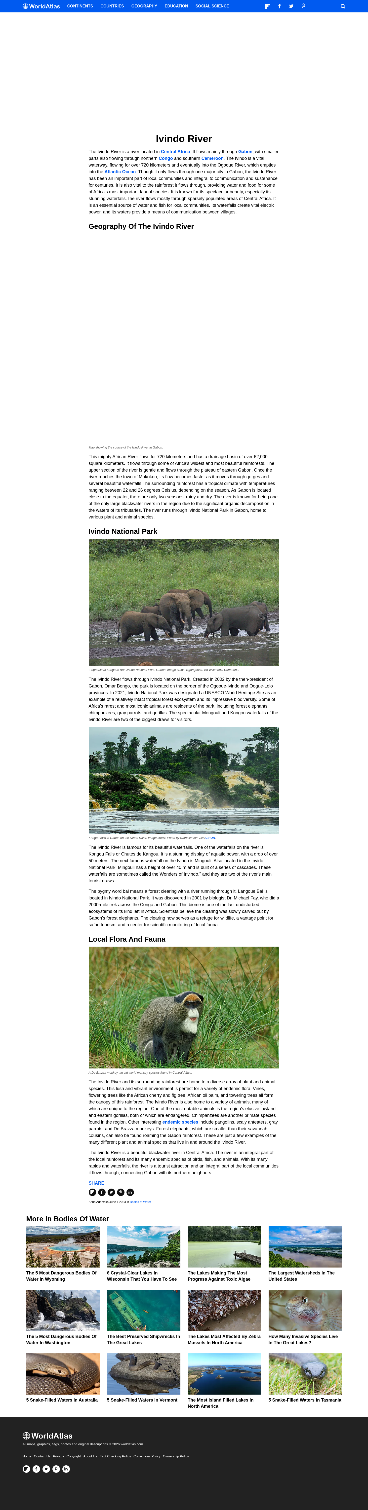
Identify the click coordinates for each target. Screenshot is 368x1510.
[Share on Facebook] (102, 1192)
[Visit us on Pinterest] (56, 1469)
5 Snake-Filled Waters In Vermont (142, 1400)
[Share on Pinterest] (120, 1192)
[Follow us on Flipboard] (26, 1469)
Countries (112, 6)
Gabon (245, 151)
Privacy (58, 1456)
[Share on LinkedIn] (130, 1192)
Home (27, 1456)
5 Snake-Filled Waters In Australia (62, 1400)
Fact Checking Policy (115, 1456)
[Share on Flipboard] (92, 1192)
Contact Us (42, 1456)
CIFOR (210, 838)
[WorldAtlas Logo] (43, 6)
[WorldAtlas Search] (343, 6)
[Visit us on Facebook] (36, 1469)
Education (176, 6)
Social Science (212, 6)
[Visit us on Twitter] (46, 1469)
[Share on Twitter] (111, 1192)
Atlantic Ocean (120, 171)
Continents (80, 6)
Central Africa (175, 151)
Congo (166, 158)
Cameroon (213, 158)
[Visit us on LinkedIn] (66, 1469)
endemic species (180, 1122)
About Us (90, 1456)
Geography (144, 6)
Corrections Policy (147, 1456)
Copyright (74, 1456)
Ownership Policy (176, 1456)
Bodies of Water (140, 1202)
